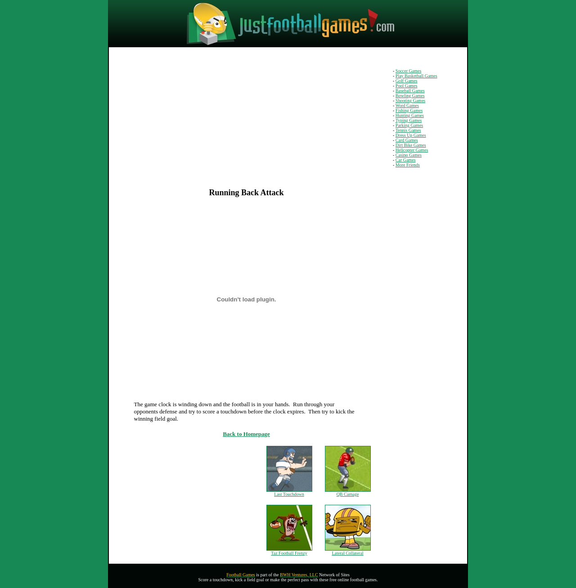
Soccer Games (408, 70)
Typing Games (409, 120)
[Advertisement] (179, 124)
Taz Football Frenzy (289, 553)
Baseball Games (410, 90)
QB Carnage (348, 494)
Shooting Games (410, 100)
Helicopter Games (412, 150)
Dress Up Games (411, 135)
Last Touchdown (289, 494)
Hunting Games (410, 115)
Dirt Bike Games (411, 145)
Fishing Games (409, 110)
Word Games (407, 105)
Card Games (407, 140)
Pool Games (407, 85)
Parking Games (409, 125)
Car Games (406, 159)
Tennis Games (408, 130)
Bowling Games (410, 95)
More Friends (408, 164)
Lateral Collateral (347, 553)
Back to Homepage (246, 434)
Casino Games (409, 155)
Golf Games (407, 80)
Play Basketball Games (416, 75)
